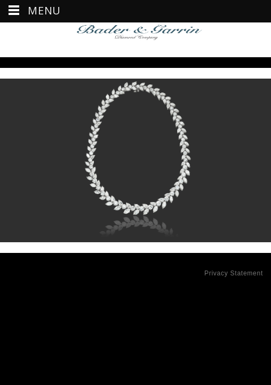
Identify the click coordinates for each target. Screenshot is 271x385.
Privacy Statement (233, 273)
